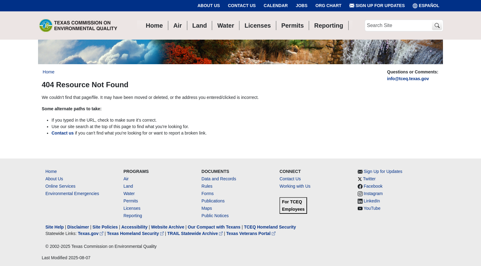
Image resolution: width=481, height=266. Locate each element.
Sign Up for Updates (377, 5)
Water (129, 193)
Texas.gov (91, 233)
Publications (213, 200)
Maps (207, 208)
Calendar (276, 5)
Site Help (54, 227)
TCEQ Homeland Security (270, 227)
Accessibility (135, 227)
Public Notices (215, 215)
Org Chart (328, 5)
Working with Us (294, 186)
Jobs (301, 5)
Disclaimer (78, 227)
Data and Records (219, 178)
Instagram (373, 193)
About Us (209, 5)
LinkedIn (372, 200)
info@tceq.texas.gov (408, 78)
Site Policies (105, 227)
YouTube (372, 208)
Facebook (373, 186)
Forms (208, 193)
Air (126, 178)
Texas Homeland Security (136, 233)
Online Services (60, 186)
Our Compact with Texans (214, 227)
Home (51, 171)
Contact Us (242, 5)
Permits (130, 200)
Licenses (131, 208)
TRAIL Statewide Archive (195, 233)
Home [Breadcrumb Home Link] (48, 71)
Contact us (63, 133)
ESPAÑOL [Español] (426, 5)
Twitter (369, 178)
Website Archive (167, 227)
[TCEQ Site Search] (437, 25)
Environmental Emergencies (72, 193)
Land (128, 186)
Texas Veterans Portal (250, 233)
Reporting (132, 215)
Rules (207, 186)
